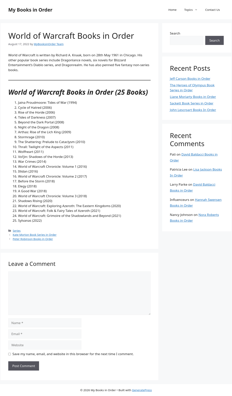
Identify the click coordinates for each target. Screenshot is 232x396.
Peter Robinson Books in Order (33, 239)
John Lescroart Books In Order (193, 110)
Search (175, 33)
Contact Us (212, 10)
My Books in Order (30, 9)
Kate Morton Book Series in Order (35, 235)
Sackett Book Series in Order (191, 103)
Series (17, 231)
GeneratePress (142, 390)
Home (172, 10)
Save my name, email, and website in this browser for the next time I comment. (73, 354)
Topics (192, 9)
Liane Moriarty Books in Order (193, 96)
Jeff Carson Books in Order (190, 78)
